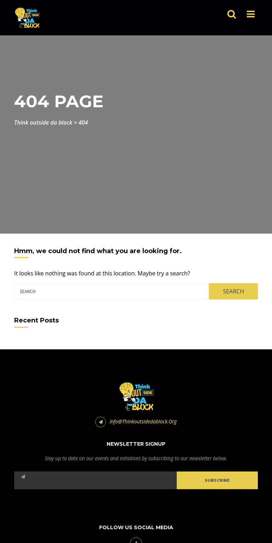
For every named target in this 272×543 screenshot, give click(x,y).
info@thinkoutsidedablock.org (136, 421)
